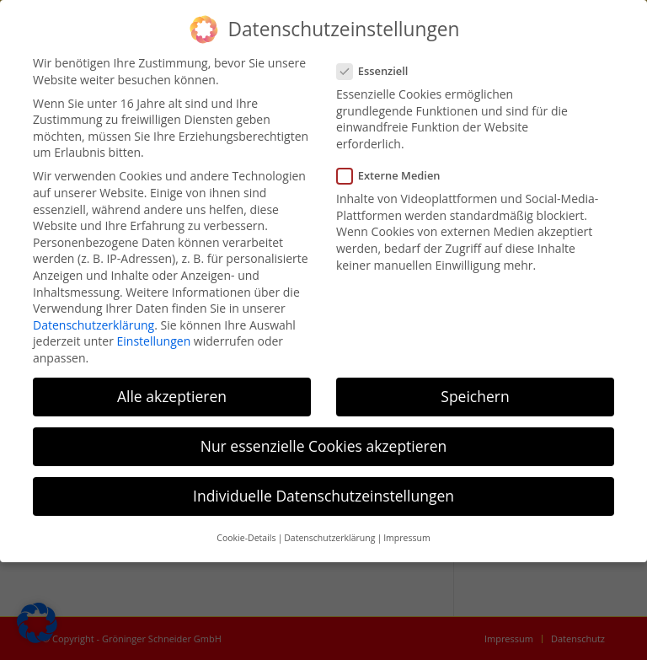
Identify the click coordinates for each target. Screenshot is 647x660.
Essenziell (379, 71)
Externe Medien (395, 176)
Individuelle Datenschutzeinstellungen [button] (323, 496)
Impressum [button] (406, 538)
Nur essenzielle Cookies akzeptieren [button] (324, 446)
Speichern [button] (475, 396)
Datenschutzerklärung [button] (329, 538)
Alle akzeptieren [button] (172, 396)
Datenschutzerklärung (93, 325)
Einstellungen (154, 341)
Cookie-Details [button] (246, 538)
